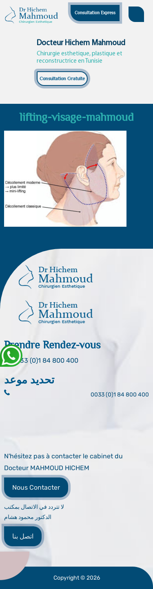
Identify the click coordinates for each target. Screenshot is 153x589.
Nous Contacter (36, 487)
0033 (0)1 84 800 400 (120, 394)
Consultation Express (95, 12)
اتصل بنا (22, 536)
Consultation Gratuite (62, 78)
